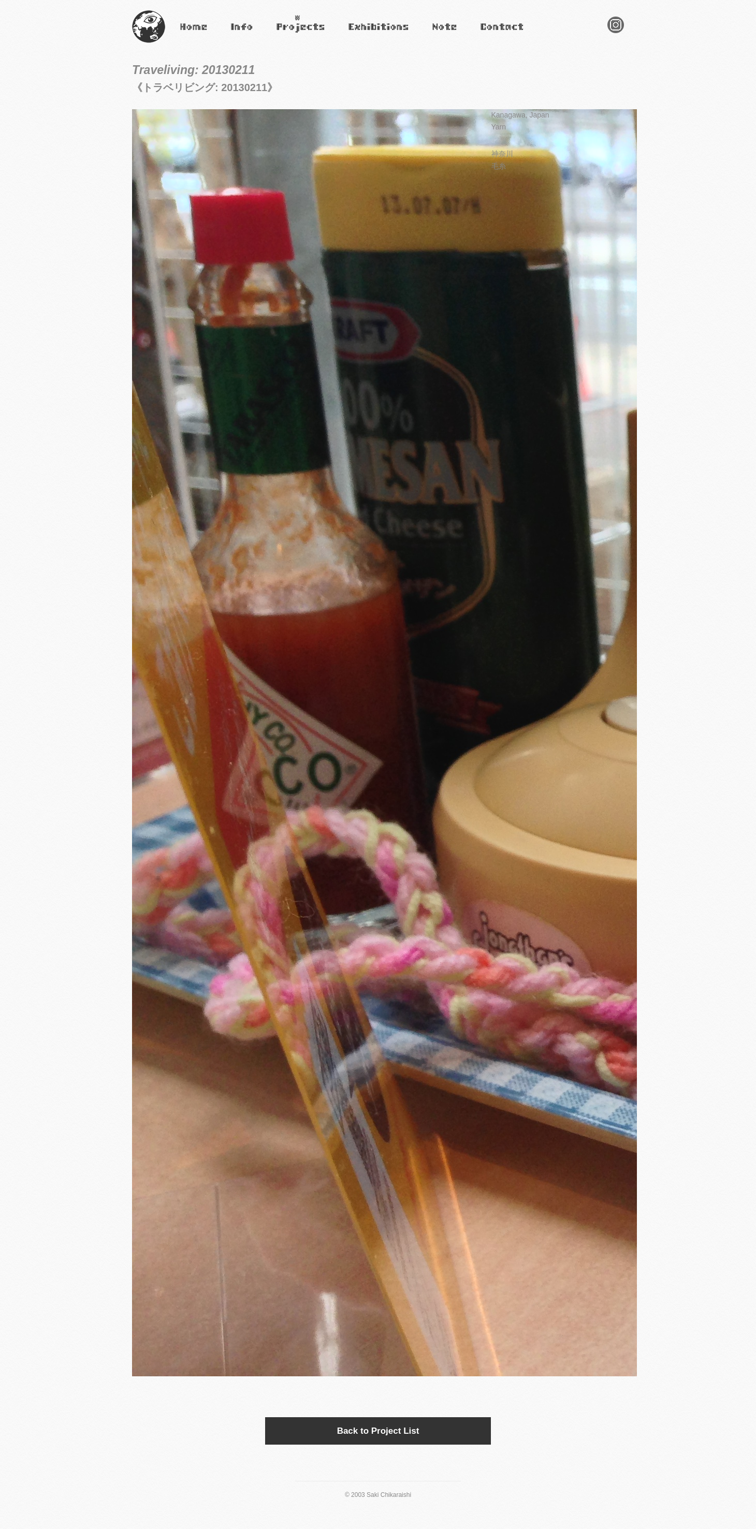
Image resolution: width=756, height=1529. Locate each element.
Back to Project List (378, 1431)
